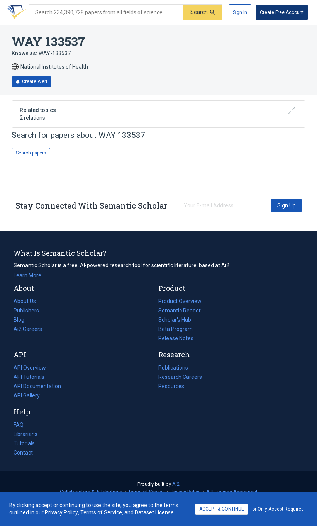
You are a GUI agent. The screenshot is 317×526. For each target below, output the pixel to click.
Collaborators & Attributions (91, 492)
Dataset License (154, 512)
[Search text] (106, 12)
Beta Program (175, 329)
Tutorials (24, 443)
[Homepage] (15, 12)
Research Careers (180, 377)
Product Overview (180, 301)
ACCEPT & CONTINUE (221, 509)
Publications (173, 367)
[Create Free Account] (282, 12)
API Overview (30, 368)
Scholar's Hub (174, 320)
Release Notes (175, 338)
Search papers (31, 153)
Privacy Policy (185, 492)
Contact (23, 453)
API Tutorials (29, 377)
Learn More (27, 275)
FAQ (19, 425)
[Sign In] (240, 12)
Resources (171, 386)
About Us (25, 301)
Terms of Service (146, 492)
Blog (22, 319)
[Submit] (202, 12)
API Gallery (27, 395)
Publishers (26, 310)
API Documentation (37, 386)
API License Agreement (232, 492)
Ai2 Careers (28, 329)
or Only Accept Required (278, 509)
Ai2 (176, 484)
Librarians (25, 434)
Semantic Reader (179, 310)
